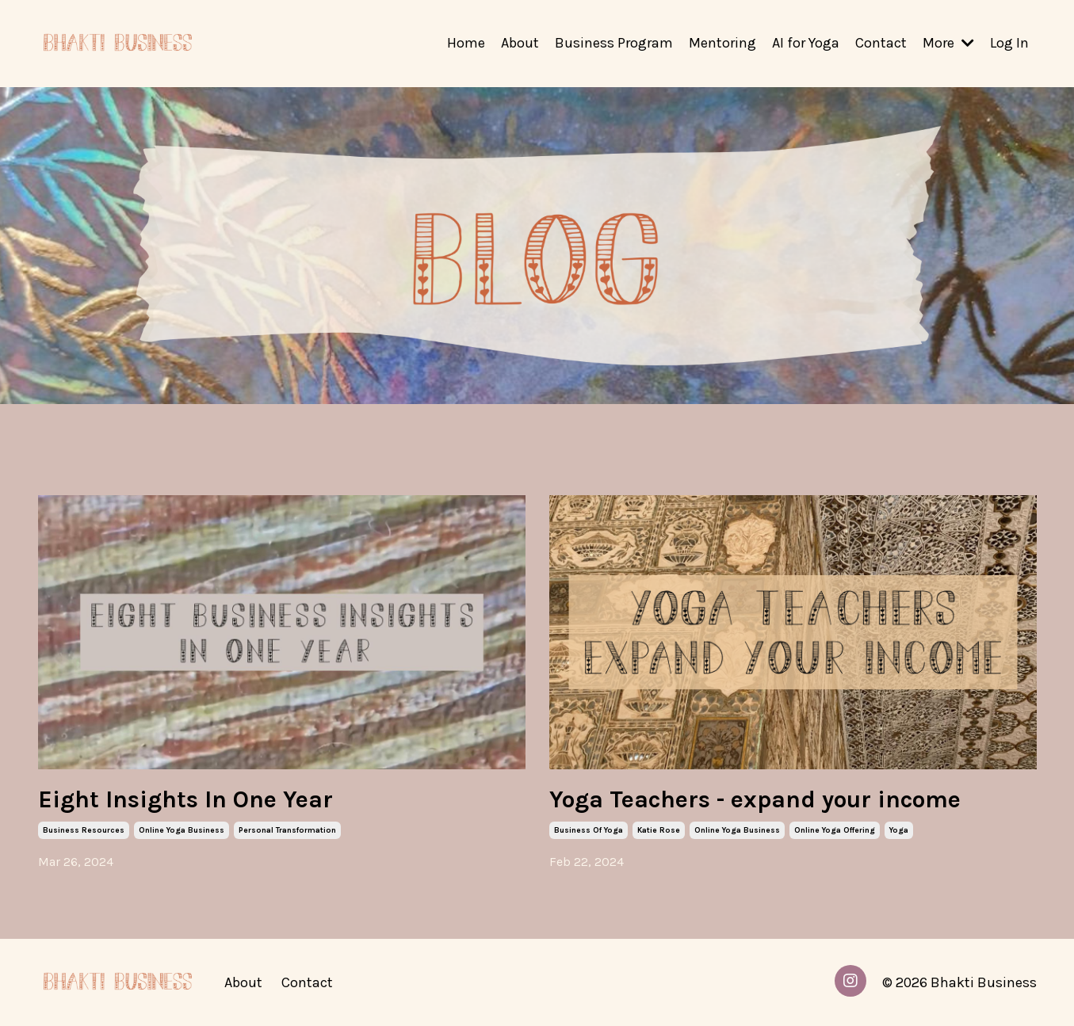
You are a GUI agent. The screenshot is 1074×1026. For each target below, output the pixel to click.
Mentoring (722, 42)
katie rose (658, 830)
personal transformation (287, 830)
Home (466, 42)
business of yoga (588, 830)
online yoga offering (834, 830)
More (948, 42)
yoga (898, 830)
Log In (1009, 42)
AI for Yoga (805, 42)
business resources (83, 830)
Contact (881, 42)
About (520, 42)
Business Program (614, 42)
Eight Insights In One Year (185, 799)
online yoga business (181, 830)
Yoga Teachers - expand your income (755, 799)
